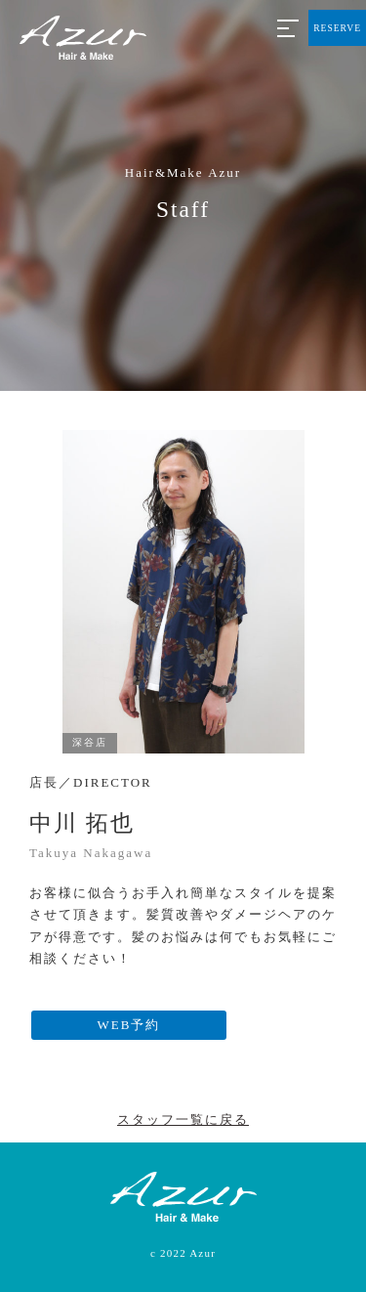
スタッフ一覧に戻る (183, 1119)
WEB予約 (129, 1024)
